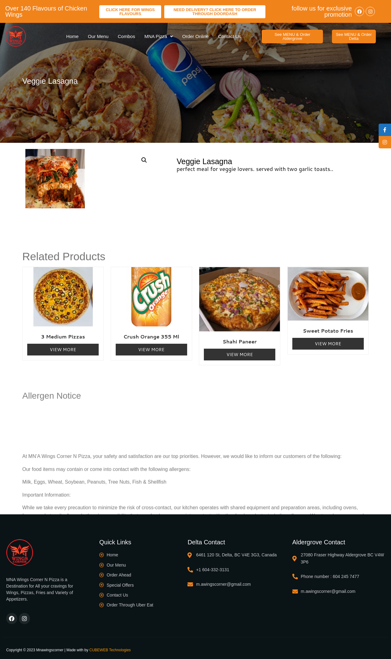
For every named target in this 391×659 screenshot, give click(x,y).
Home (72, 36)
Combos (126, 36)
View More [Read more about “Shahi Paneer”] (239, 354)
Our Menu (98, 36)
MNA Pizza (158, 36)
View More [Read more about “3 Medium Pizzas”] (63, 349)
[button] (292, 36)
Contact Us (229, 36)
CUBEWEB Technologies (110, 649)
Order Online (195, 36)
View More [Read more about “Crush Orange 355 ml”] (151, 349)
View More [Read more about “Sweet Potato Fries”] (328, 343)
